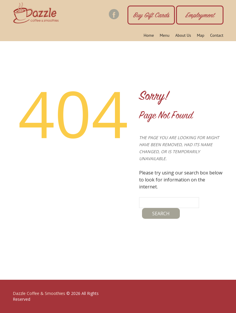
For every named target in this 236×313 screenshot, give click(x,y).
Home (148, 35)
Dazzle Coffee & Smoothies (39, 293)
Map (200, 35)
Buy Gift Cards (151, 15)
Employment (199, 15)
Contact (216, 35)
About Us (183, 35)
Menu (164, 35)
